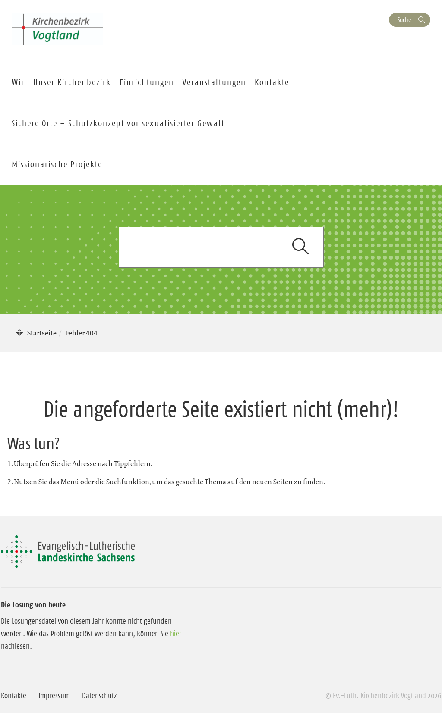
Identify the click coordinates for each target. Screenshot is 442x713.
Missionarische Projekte (57, 164)
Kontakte (13, 695)
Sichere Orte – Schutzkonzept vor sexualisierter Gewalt (118, 123)
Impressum (54, 695)
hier (175, 633)
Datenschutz (99, 695)
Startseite (42, 333)
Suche (404, 20)
